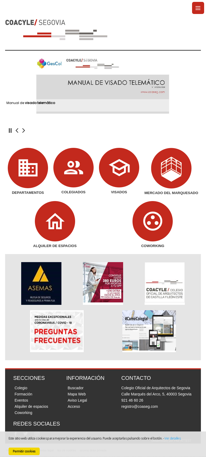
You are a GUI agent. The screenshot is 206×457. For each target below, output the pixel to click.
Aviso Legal (77, 400)
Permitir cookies (24, 451)
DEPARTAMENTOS (28, 193)
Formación (23, 394)
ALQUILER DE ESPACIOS (55, 246)
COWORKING (152, 246)
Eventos (21, 400)
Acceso (74, 406)
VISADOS (119, 192)
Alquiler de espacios (31, 406)
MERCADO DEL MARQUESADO (171, 193)
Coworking (23, 412)
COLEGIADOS (73, 192)
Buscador (75, 388)
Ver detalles (172, 438)
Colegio (20, 388)
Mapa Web (77, 394)
